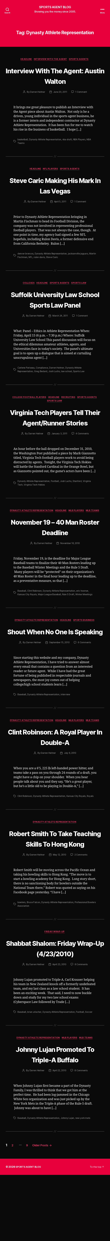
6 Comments (85, 676)
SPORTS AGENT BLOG (55, 7)
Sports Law (81, 284)
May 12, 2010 (59, 899)
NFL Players (51, 169)
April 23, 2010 (59, 1019)
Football (56, 503)
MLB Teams (95, 533)
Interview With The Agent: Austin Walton (55, 76)
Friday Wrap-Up (55, 976)
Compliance (43, 379)
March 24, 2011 (60, 327)
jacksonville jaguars (80, 254)
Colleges (27, 284)
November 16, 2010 (70, 566)
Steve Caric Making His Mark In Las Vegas (54, 186)
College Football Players (28, 409)
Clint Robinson (35, 613)
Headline (25, 59)
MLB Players (77, 533)
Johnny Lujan (69, 1184)
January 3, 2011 (59, 456)
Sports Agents (80, 59)
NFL (38, 257)
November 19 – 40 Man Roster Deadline (55, 549)
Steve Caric (60, 257)
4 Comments (83, 456)
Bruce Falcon (34, 946)
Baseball (21, 613)
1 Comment (82, 92)
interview (67, 728)
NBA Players (81, 140)
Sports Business (85, 643)
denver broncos (25, 254)
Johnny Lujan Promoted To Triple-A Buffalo (55, 1115)
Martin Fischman (26, 257)
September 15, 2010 (59, 676)
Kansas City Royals (27, 617)
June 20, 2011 (60, 92)
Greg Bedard (42, 382)
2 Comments (81, 899)
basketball (22, 140)
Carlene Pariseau (26, 379)
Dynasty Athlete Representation (46, 140)
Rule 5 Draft (69, 617)
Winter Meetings (86, 617)
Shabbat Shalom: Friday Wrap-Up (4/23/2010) (55, 998)
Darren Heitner (36, 92)
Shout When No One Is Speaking (55, 659)
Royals (92, 830)
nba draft (69, 140)
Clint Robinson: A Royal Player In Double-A (55, 770)
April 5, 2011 (60, 202)
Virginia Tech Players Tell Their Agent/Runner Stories (55, 435)
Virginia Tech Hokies (34, 507)
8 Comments (82, 1019)
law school (68, 382)
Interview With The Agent (51, 59)
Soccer (91, 1067)
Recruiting (70, 409)
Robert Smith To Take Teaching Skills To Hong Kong (55, 878)
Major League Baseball (50, 617)
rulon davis (46, 257)
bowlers (21, 946)
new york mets (85, 1184)
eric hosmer (85, 613)
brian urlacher (35, 1067)
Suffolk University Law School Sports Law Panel (55, 305)
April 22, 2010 (59, 1136)
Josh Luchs (55, 382)
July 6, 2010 (70, 787)
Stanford (79, 503)
